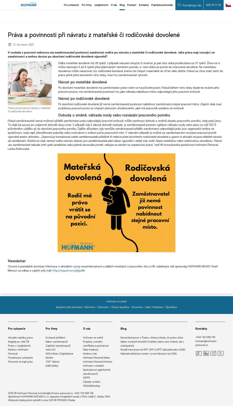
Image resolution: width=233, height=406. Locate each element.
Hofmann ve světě (116, 301)
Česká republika (120, 307)
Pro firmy (51, 328)
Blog (124, 328)
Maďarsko (157, 307)
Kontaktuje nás (189, 5)
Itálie (147, 307)
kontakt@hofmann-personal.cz (55, 393)
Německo (90, 307)
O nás (86, 328)
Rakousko (103, 307)
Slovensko (137, 307)
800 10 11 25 (213, 5)
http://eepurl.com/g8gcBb (69, 270)
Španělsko (171, 307)
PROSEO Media (66, 400)
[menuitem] (71, 5)
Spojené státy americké (69, 307)
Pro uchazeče (16, 328)
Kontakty (201, 328)
